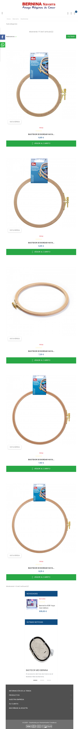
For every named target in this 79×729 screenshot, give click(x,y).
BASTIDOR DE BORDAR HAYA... (41, 134)
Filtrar (71, 36)
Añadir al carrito (41, 143)
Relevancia (10, 36)
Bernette (42, 599)
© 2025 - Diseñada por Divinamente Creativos (39, 722)
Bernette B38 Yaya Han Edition (47, 606)
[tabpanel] (41, 656)
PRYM (41, 128)
